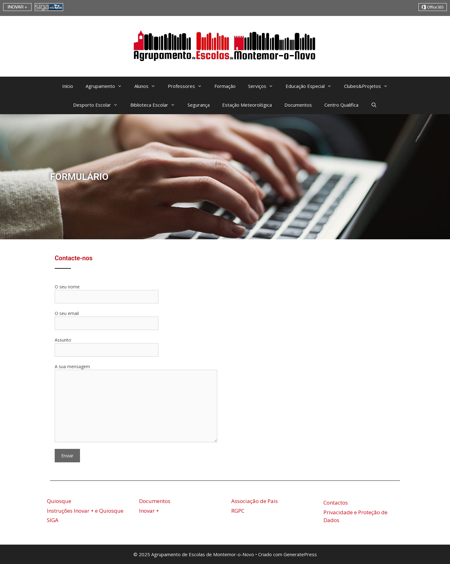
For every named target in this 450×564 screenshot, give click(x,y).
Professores (188, 86)
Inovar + (149, 510)
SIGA (52, 520)
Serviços (263, 86)
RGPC (237, 510)
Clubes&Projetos (369, 86)
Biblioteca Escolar (155, 104)
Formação (225, 86)
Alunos (148, 86)
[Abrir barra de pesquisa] (374, 104)
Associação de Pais (254, 501)
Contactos (335, 502)
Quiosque (59, 501)
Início (67, 86)
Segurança (199, 105)
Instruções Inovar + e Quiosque (85, 510)
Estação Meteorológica (247, 105)
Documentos (298, 105)
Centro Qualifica (341, 105)
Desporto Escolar (98, 104)
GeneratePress (300, 554)
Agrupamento (107, 86)
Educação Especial (312, 86)
